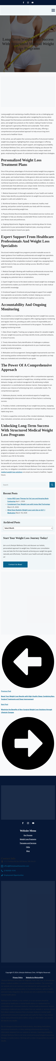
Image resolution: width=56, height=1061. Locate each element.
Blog (28, 851)
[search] (52, 485)
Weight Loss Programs (28, 839)
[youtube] (32, 2)
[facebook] (23, 2)
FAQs (28, 847)
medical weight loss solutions (11, 472)
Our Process (28, 835)
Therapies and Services (28, 843)
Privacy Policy (18, 977)
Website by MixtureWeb (34, 977)
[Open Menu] (53, 10)
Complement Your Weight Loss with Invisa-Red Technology (28, 504)
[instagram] (28, 2)
